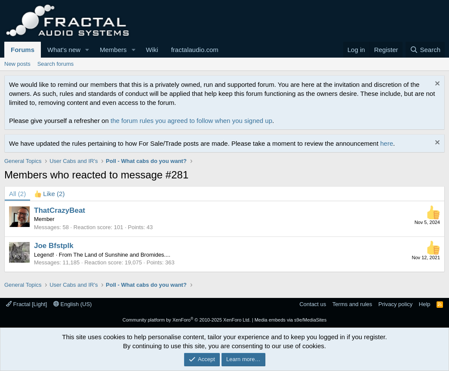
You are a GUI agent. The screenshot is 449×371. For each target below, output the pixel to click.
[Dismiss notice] (436, 84)
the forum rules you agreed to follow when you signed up (191, 120)
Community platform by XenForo (187, 319)
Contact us (312, 304)
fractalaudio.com (194, 49)
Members (113, 49)
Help (425, 304)
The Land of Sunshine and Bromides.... (122, 254)
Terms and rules (352, 304)
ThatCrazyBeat (59, 210)
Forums (22, 49)
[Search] (425, 50)
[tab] (49, 194)
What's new (63, 49)
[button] (87, 50)
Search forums (55, 64)
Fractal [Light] (26, 304)
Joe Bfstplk (54, 246)
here (386, 143)
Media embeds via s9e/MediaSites (291, 319)
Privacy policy (395, 304)
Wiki (152, 49)
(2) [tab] (17, 193)
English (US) (72, 304)
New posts (17, 64)
